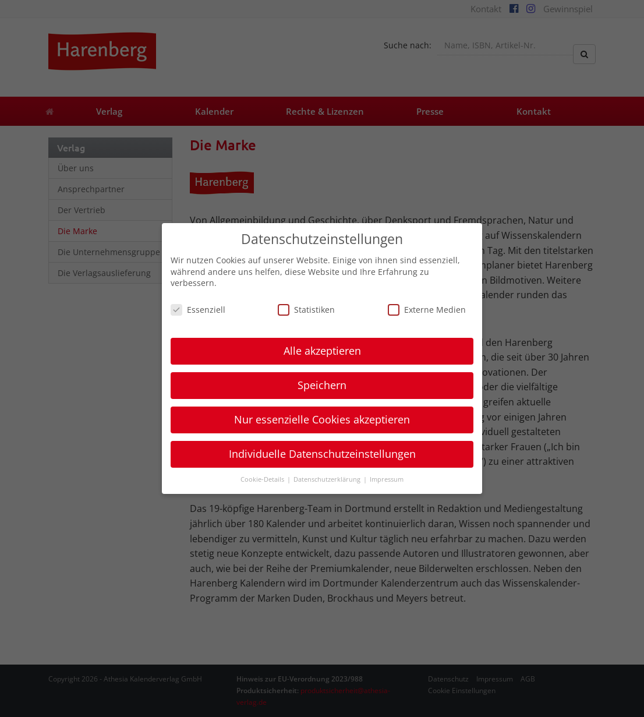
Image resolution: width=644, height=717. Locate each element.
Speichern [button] (322, 385)
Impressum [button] (387, 479)
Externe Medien (427, 309)
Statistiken (306, 309)
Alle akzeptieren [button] (322, 351)
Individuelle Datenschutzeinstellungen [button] (322, 454)
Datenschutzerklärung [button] (327, 479)
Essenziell (198, 309)
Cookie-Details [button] (263, 479)
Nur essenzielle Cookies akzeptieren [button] (322, 419)
